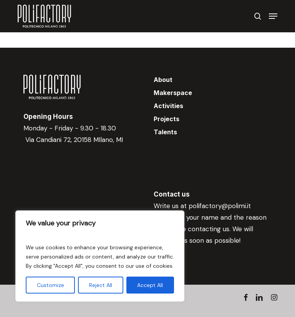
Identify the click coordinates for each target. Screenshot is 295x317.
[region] (99, 256)
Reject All (100, 285)
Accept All (150, 285)
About (163, 79)
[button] (273, 16)
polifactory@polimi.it (220, 206)
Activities (168, 106)
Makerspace (173, 93)
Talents (165, 132)
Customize (50, 285)
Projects (166, 119)
